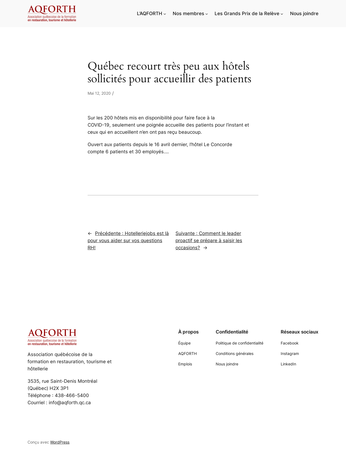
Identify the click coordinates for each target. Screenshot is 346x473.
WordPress (59, 442)
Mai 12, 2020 (99, 93)
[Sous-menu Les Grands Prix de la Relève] (281, 13)
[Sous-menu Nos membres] (206, 13)
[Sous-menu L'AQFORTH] (164, 13)
